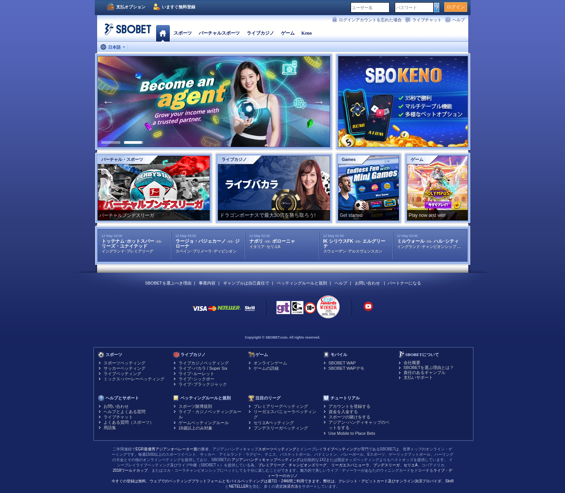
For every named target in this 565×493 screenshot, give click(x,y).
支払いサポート (418, 377)
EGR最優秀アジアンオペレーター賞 (166, 449)
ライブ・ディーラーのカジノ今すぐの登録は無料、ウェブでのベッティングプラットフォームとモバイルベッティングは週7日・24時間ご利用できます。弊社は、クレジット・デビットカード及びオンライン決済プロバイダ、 (282, 475)
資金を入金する (343, 411)
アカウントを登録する (349, 406)
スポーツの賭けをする (349, 417)
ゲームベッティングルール (204, 422)
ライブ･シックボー (196, 379)
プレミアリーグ (271, 465)
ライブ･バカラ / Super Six (203, 368)
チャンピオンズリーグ (308, 465)
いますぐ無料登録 (178, 7)
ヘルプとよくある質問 (124, 411)
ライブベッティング (122, 373)
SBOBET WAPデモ (346, 368)
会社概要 (412, 362)
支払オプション (130, 7)
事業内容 (207, 283)
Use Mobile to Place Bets (352, 433)
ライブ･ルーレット (196, 373)
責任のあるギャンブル (424, 372)
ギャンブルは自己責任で (246, 283)
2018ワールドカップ (130, 470)
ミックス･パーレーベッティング (134, 379)
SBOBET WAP (342, 363)
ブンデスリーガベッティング (281, 428)
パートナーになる (404, 283)
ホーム (163, 33)
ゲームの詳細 (266, 368)
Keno (307, 33)
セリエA (411, 465)
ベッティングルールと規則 (302, 283)
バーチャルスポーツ (219, 33)
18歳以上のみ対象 (195, 428)
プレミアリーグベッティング (281, 406)
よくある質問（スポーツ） (129, 422)
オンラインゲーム (270, 363)
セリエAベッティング (274, 422)
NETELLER (239, 486)
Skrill (449, 481)
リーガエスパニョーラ (350, 465)
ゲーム (288, 33)
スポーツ (183, 33)
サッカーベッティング (124, 368)
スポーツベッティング (124, 363)
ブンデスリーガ (386, 465)
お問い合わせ (367, 283)
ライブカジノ (260, 33)
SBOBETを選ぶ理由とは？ (429, 367)
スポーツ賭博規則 (195, 406)
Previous (108, 102)
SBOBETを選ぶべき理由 (168, 283)
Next (319, 102)
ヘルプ (458, 19)
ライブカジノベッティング (204, 363)
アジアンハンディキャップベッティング (265, 460)
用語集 (110, 427)
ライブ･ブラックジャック (203, 384)
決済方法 (290, 486)
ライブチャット (427, 19)
